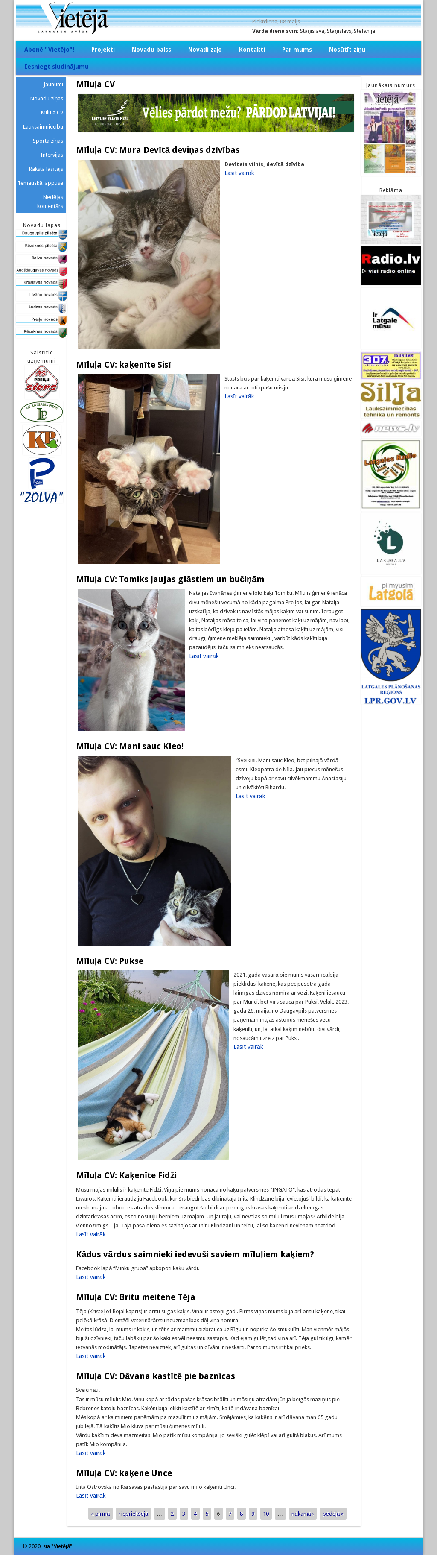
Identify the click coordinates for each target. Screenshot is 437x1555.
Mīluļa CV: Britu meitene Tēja (135, 1297)
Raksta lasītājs (46, 169)
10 (266, 1513)
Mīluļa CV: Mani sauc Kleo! (130, 746)
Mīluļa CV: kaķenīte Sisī (123, 365)
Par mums (297, 49)
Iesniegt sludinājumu (56, 66)
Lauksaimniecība (43, 126)
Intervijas (52, 155)
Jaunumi (53, 84)
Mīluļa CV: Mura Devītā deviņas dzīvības (158, 150)
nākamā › (302, 1513)
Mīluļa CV (52, 112)
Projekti (103, 49)
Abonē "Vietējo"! (49, 49)
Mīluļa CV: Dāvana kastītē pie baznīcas (155, 1376)
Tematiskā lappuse (40, 183)
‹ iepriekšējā (133, 1513)
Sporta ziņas (48, 141)
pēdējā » (333, 1513)
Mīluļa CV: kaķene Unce (124, 1473)
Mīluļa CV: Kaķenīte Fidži (126, 1175)
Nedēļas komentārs (50, 201)
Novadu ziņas (46, 98)
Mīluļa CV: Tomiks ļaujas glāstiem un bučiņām (170, 579)
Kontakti (252, 49)
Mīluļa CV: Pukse (109, 961)
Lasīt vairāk (239, 173)
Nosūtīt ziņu (347, 49)
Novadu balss (151, 49)
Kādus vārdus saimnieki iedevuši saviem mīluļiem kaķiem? (195, 1254)
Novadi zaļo (205, 49)
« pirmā (100, 1513)
